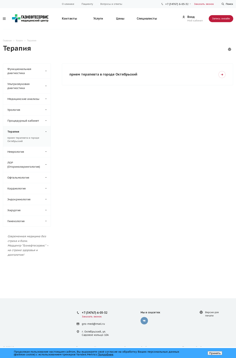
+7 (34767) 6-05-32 (176, 4)
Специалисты (147, 18)
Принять (215, 353)
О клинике (68, 4)
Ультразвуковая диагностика (29, 86)
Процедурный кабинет (29, 120)
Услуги (98, 18)
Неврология (29, 151)
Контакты (69, 18)
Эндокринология (29, 199)
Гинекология (29, 221)
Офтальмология (29, 177)
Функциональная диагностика (29, 71)
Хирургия (29, 210)
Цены (120, 18)
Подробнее (105, 354)
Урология (29, 110)
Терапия (29, 131)
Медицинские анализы (29, 99)
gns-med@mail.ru (93, 324)
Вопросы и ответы (111, 4)
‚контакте (144, 320)
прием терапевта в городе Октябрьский (103, 74)
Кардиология (29, 188)
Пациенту (87, 4)
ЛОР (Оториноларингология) (29, 164)
